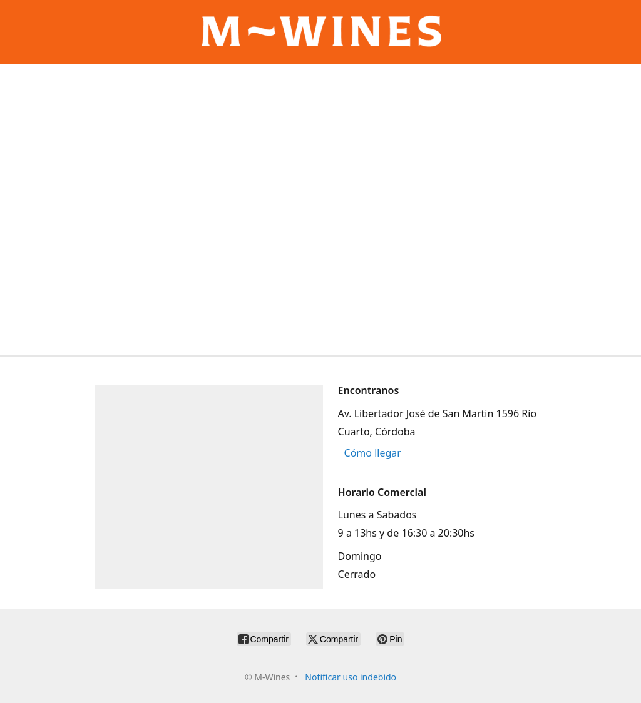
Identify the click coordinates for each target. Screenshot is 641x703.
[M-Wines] (320, 32)
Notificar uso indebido (350, 677)
